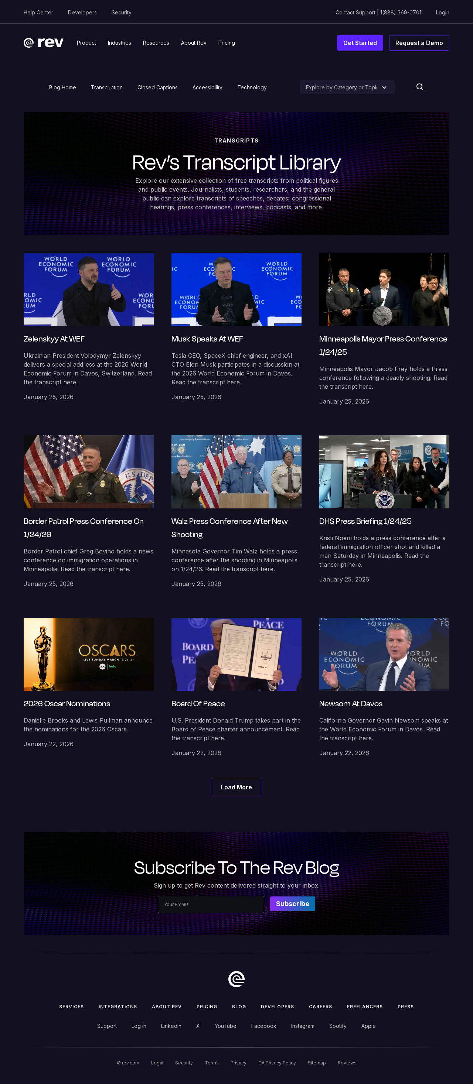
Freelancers (365, 1006)
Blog (239, 1006)
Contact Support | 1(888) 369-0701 (378, 12)
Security (122, 12)
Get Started (360, 43)
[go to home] (236, 979)
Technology (252, 87)
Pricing (207, 1006)
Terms (212, 1063)
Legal (157, 1063)
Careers (320, 1006)
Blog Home (62, 87)
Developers (82, 12)
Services (71, 1006)
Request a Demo (419, 43)
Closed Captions (157, 87)
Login (442, 12)
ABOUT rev (167, 1006)
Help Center (38, 12)
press (406, 1006)
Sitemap (317, 1063)
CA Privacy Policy (277, 1063)
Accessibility (207, 87)
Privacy (238, 1063)
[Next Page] (236, 787)
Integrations (118, 1006)
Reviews (347, 1063)
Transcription (107, 87)
